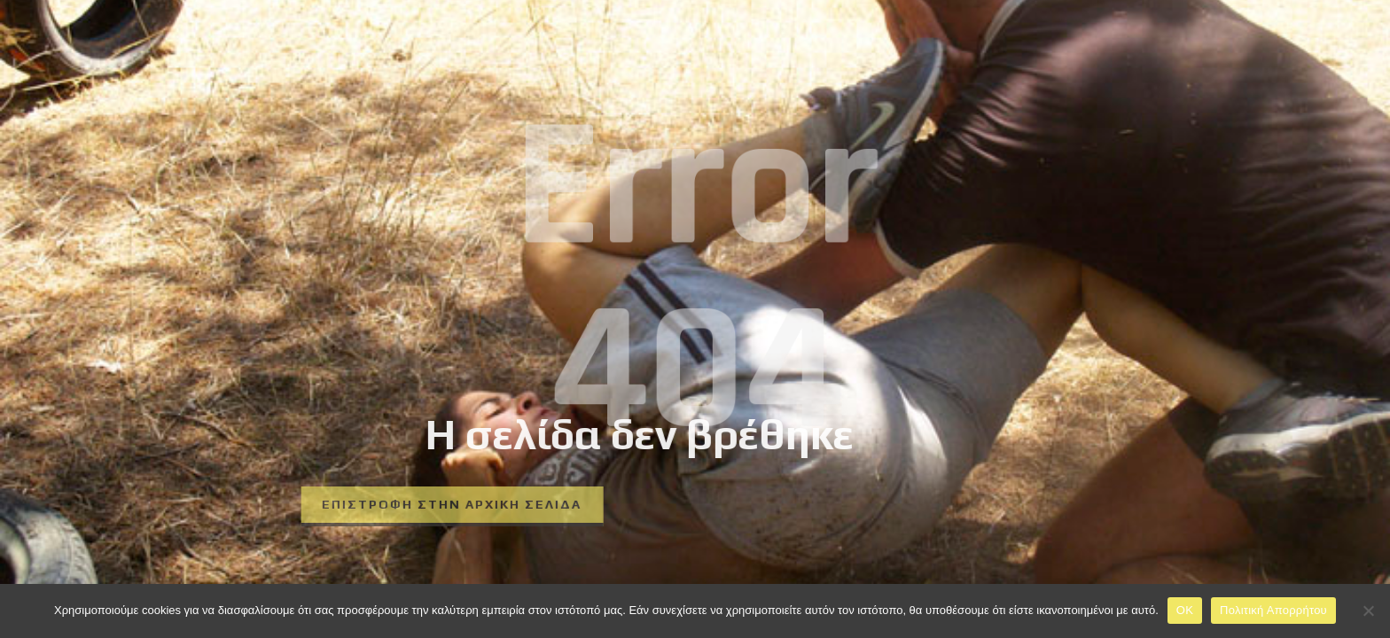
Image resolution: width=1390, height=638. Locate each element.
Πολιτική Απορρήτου (1273, 610)
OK (1184, 610)
